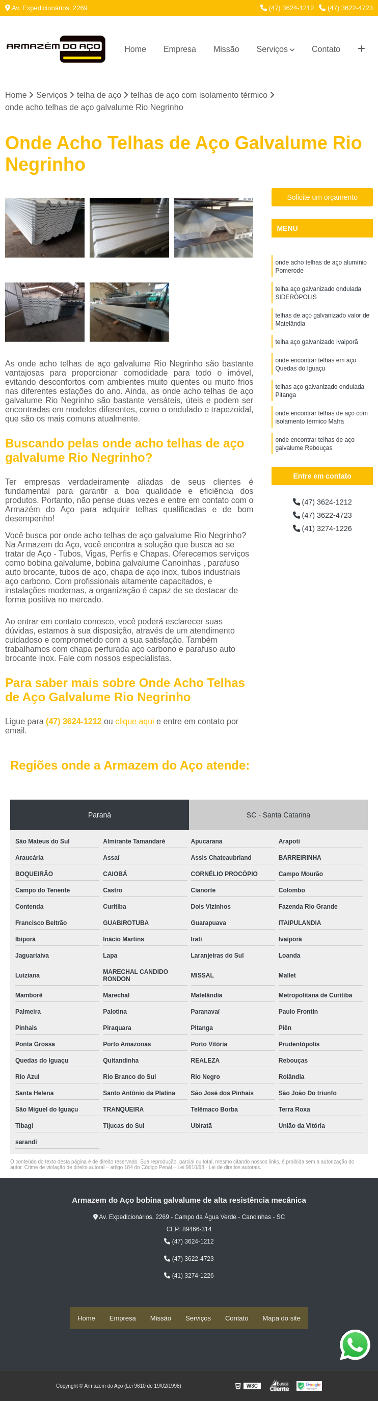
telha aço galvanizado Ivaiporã (316, 349)
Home (135, 49)
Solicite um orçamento (322, 198)
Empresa (180, 49)
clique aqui (134, 722)
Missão (226, 49)
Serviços (272, 49)
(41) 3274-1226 (322, 531)
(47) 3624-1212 (287, 8)
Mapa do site (281, 1319)
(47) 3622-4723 (346, 8)
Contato (326, 49)
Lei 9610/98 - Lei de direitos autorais (219, 1168)
